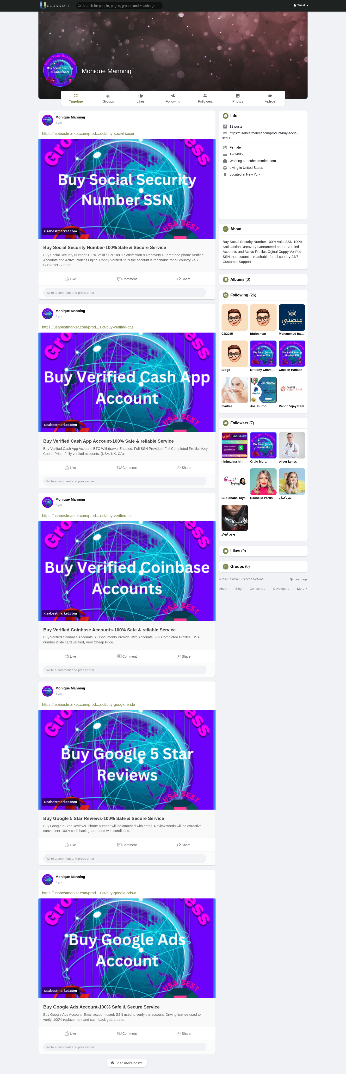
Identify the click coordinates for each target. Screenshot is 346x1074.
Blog (238, 588)
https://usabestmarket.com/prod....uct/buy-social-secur (88, 133)
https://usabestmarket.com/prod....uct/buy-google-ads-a (89, 893)
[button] (119, 5)
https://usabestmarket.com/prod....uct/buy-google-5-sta (88, 704)
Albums (237, 280)
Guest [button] (301, 5)
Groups (237, 567)
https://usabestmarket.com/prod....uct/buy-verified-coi (87, 516)
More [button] (302, 588)
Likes (235, 551)
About (223, 588)
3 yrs (59, 122)
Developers (281, 588)
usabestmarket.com (261, 161)
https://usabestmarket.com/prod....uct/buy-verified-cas (88, 327)
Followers (239, 423)
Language (299, 579)
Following (239, 295)
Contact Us (257, 588)
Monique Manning (106, 71)
